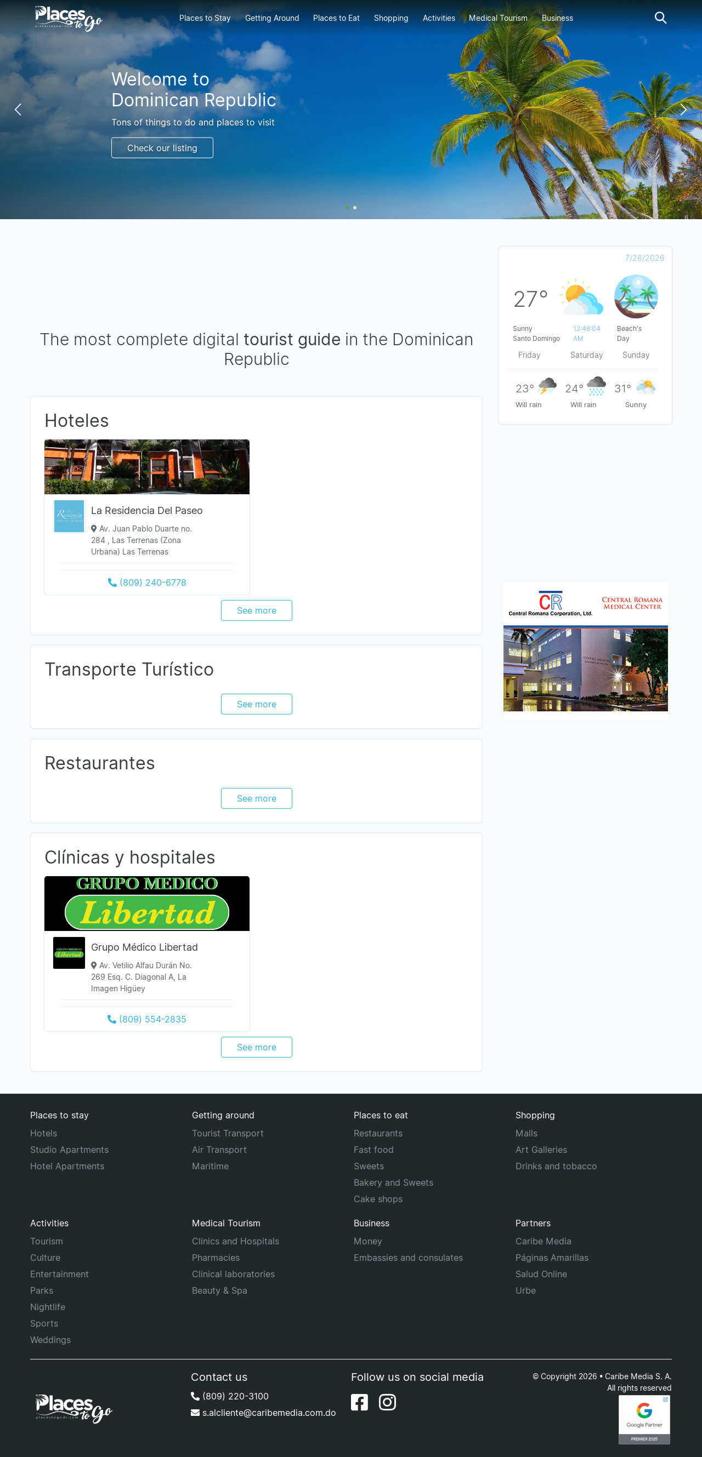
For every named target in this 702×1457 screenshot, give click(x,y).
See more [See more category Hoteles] (256, 610)
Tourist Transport (228, 1133)
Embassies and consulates (408, 1257)
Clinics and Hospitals (235, 1241)
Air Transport (219, 1149)
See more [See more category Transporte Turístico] (256, 704)
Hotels (43, 1133)
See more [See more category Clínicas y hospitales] (256, 1047)
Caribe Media (543, 1241)
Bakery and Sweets (393, 1182)
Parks (41, 1290)
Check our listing (162, 147)
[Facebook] (359, 1402)
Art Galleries (541, 1149)
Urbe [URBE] (526, 1290)
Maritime (210, 1166)
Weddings (50, 1339)
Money (368, 1241)
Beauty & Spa (219, 1290)
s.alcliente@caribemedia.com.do (263, 1412)
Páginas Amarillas (552, 1257)
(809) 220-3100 (230, 1396)
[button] (661, 18)
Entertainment (59, 1274)
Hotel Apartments (67, 1166)
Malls (526, 1133)
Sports (44, 1323)
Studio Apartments (69, 1149)
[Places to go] (66, 18)
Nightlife (47, 1306)
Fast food (374, 1149)
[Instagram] (387, 1402)
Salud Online (541, 1274)
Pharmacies (216, 1257)
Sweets (369, 1166)
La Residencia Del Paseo (147, 510)
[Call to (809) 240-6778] (147, 582)
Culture (45, 1257)
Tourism (46, 1241)
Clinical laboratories (233, 1274)
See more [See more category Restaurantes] (256, 798)
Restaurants (378, 1133)
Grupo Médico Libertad (144, 947)
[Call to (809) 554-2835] (147, 1019)
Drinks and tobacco (556, 1166)
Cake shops (378, 1198)
